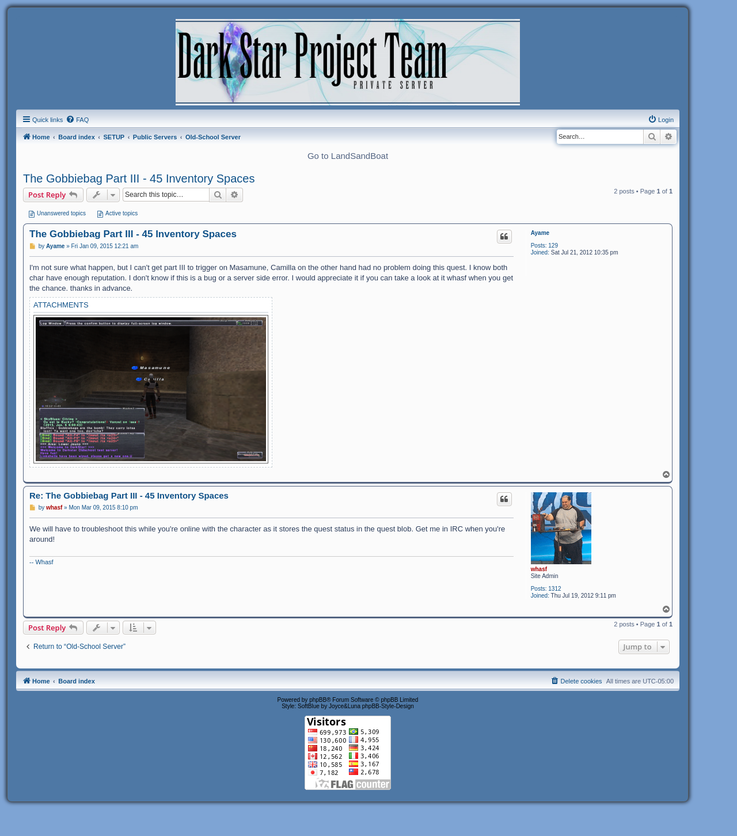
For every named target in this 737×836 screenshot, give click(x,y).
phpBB (317, 700)
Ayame (540, 233)
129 (553, 245)
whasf (539, 569)
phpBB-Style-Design (388, 706)
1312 (554, 589)
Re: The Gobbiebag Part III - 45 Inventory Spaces (129, 495)
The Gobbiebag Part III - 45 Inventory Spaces (138, 178)
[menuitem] (77, 120)
